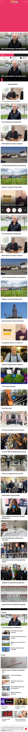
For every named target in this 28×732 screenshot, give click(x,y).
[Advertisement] (14, 18)
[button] (11, 51)
